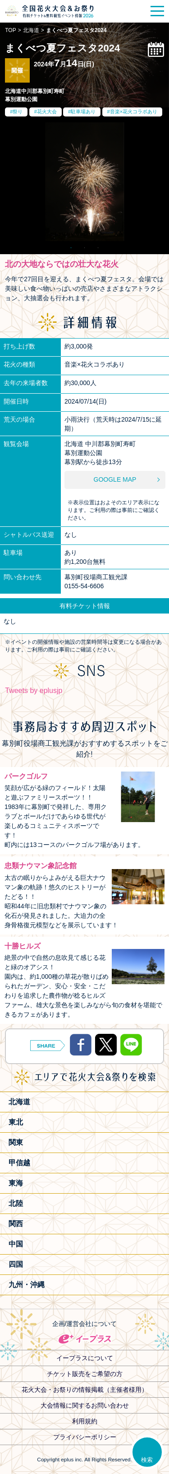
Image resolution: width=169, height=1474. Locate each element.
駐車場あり (83, 111)
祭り (18, 111)
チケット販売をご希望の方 (85, 1373)
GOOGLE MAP (115, 479)
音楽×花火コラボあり (133, 111)
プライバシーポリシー (84, 1437)
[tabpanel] (84, 181)
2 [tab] (84, 245)
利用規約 (84, 1421)
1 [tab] (71, 245)
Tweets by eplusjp (33, 690)
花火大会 (47, 111)
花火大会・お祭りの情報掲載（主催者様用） (85, 1389)
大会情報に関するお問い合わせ (85, 1405)
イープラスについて (84, 1358)
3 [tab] (98, 245)
